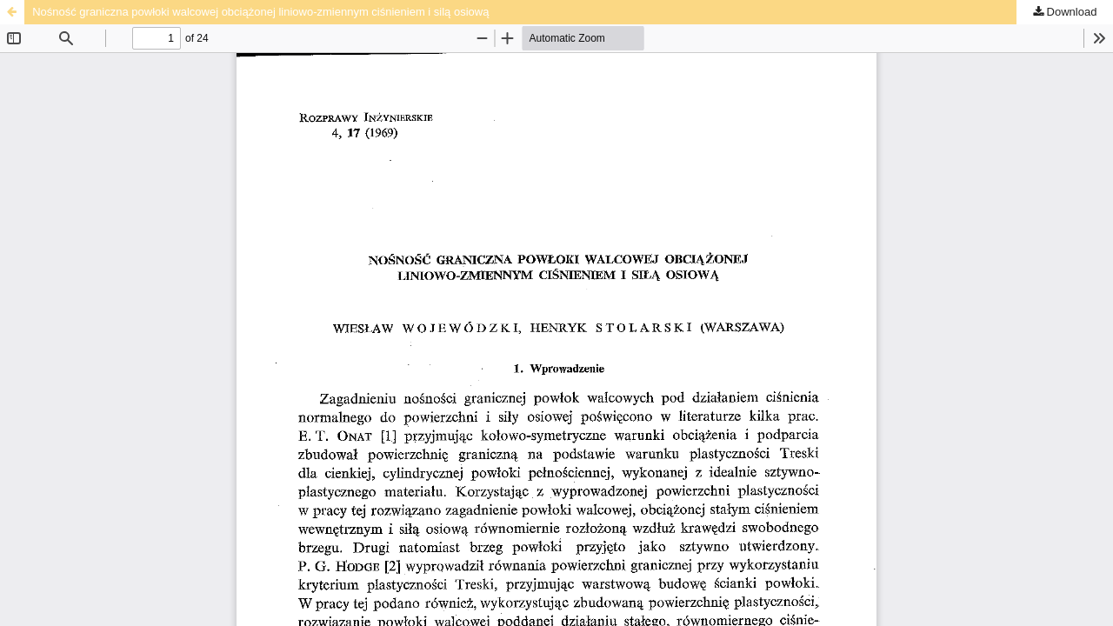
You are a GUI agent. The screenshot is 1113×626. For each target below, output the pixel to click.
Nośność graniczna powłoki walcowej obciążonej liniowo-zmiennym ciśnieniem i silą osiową (260, 11)
